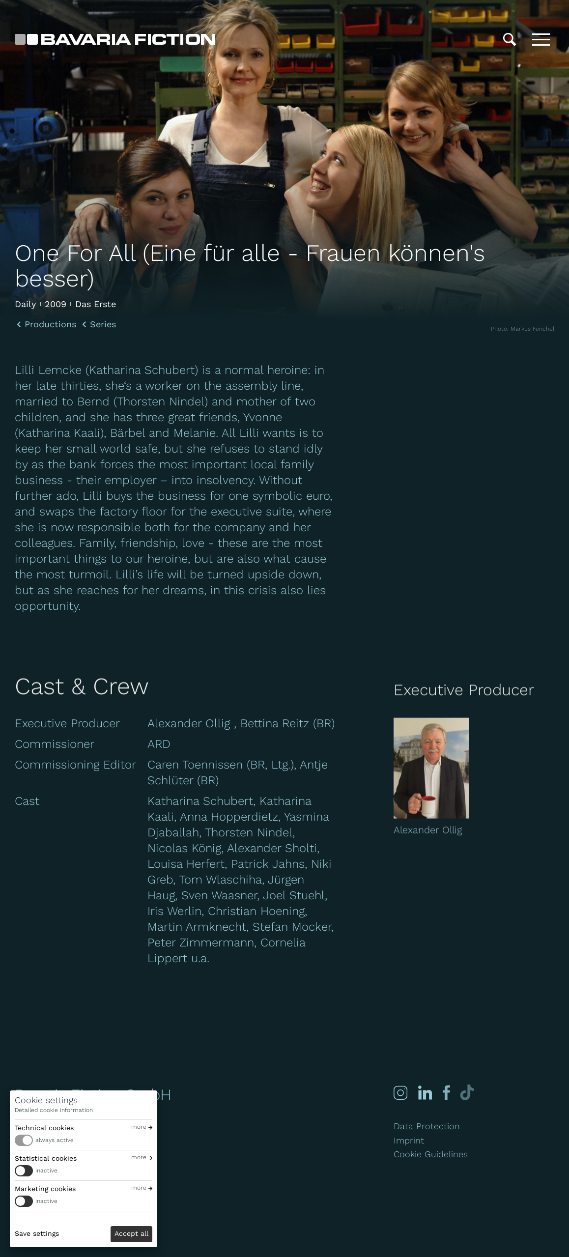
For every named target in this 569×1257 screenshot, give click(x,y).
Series (103, 324)
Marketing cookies (45, 1189)
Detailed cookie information (54, 1110)
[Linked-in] (425, 1093)
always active (54, 1140)
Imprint (409, 1140)
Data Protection (427, 1126)
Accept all (131, 1233)
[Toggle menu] (541, 39)
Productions (50, 324)
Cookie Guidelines (431, 1154)
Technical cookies (44, 1128)
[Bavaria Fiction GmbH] (115, 39)
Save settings (37, 1233)
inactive (46, 1170)
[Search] (509, 39)
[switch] (83, 1140)
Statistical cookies (46, 1158)
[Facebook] (445, 1093)
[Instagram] (400, 1093)
